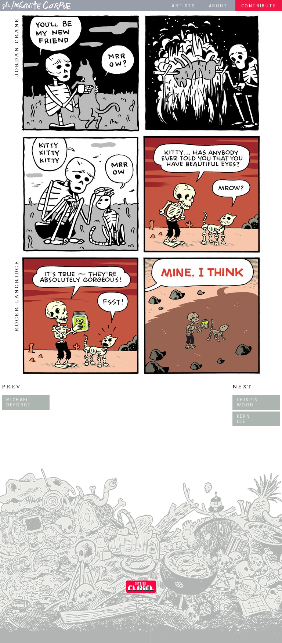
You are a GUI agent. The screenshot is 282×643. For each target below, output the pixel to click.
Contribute (258, 5)
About (218, 5)
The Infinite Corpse (36, 5)
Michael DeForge (18, 402)
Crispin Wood (247, 402)
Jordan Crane (16, 47)
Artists (183, 5)
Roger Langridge (16, 296)
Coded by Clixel (141, 587)
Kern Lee (243, 418)
